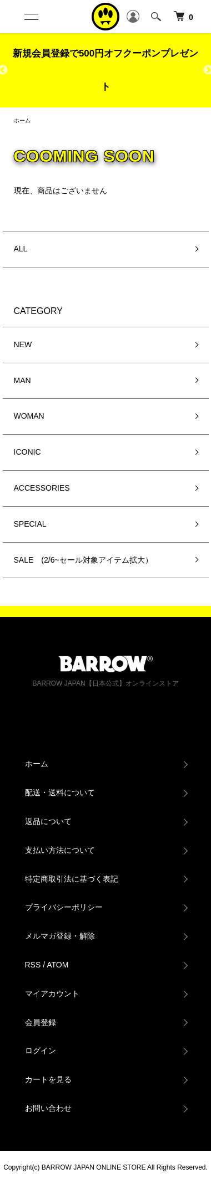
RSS (33, 964)
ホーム (22, 120)
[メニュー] (30, 16)
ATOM (57, 964)
